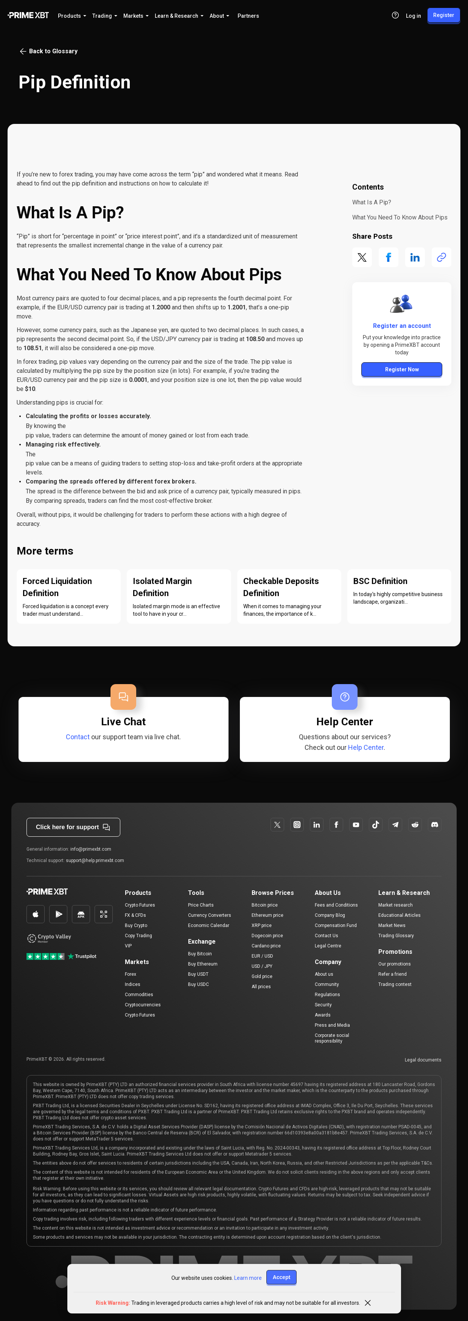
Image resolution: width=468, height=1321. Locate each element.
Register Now (402, 369)
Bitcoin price (265, 905)
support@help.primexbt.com (95, 860)
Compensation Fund (336, 925)
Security (323, 1004)
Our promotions (394, 964)
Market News (392, 925)
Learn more (248, 1278)
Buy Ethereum (203, 964)
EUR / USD (262, 956)
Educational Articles (399, 915)
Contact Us (326, 935)
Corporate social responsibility (332, 1038)
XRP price (262, 925)
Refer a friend (392, 974)
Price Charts (201, 905)
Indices (132, 984)
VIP (128, 946)
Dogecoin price (267, 935)
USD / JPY (262, 966)
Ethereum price (267, 915)
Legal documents (423, 1060)
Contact (78, 737)
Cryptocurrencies (143, 1004)
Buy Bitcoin (200, 953)
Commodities (139, 994)
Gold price (262, 976)
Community (327, 984)
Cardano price (266, 946)
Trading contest (395, 984)
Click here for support (73, 827)
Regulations (327, 994)
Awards (323, 1015)
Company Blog (330, 915)
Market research (395, 905)
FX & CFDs (135, 915)
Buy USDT (198, 974)
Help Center (366, 747)
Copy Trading (138, 935)
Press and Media (332, 1025)
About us (324, 974)
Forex (130, 974)
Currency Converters (209, 915)
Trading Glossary (396, 935)
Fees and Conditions (336, 905)
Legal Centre (328, 946)
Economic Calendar (208, 925)
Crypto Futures (140, 905)
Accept (282, 1277)
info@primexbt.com (90, 849)
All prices (261, 986)
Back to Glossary (48, 51)
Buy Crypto (136, 925)
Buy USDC (198, 984)
